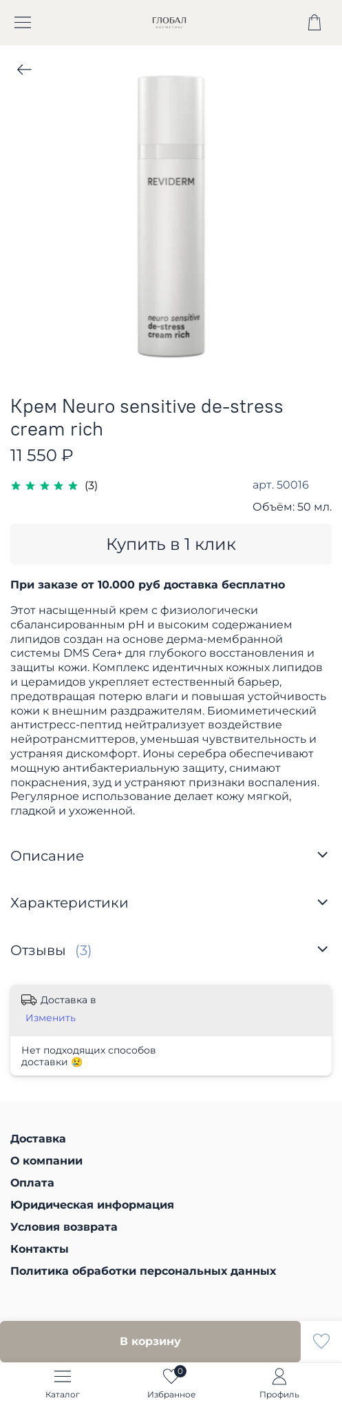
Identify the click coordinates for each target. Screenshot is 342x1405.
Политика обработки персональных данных (143, 1271)
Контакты (39, 1248)
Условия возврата (64, 1226)
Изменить (50, 1018)
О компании (46, 1160)
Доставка (38, 1138)
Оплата (32, 1182)
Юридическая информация (92, 1204)
